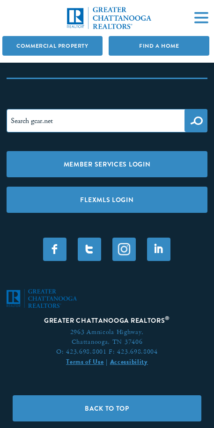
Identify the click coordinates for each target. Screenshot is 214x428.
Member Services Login (107, 164)
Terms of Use (84, 361)
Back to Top (107, 408)
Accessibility (129, 361)
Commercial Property (52, 46)
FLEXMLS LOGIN (106, 200)
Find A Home (159, 46)
